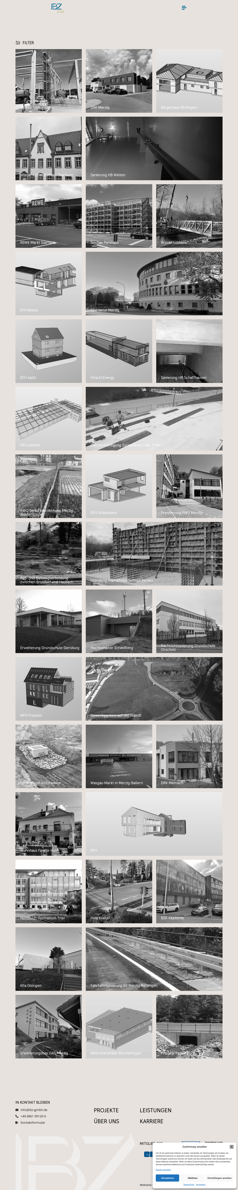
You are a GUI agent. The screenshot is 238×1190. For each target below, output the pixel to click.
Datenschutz (188, 1184)
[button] (231, 1146)
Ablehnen (193, 1178)
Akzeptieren (167, 1178)
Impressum (201, 1184)
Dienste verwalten (163, 1170)
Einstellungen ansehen (219, 1178)
